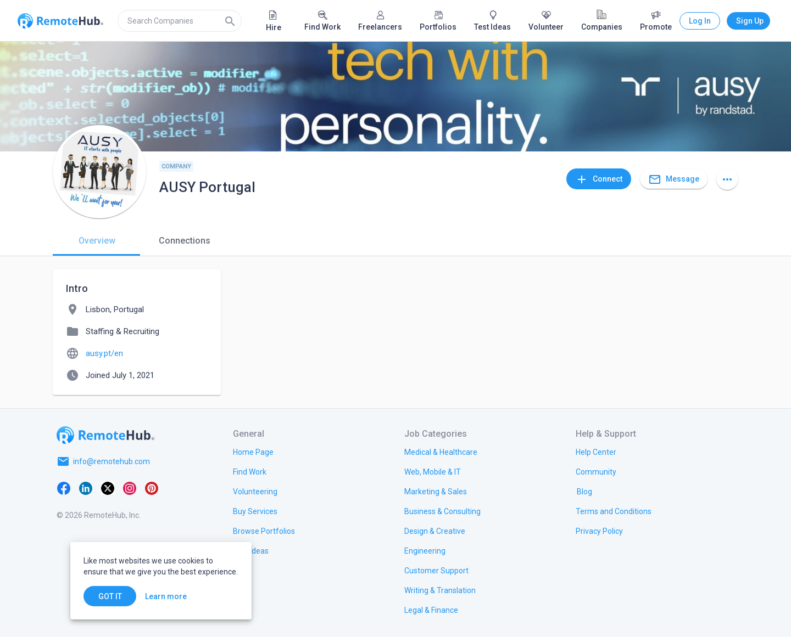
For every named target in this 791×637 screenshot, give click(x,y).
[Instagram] (130, 488)
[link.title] (253, 451)
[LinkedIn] (86, 488)
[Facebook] (64, 488)
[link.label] (596, 451)
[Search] (230, 21)
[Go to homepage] (105, 435)
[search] (180, 20)
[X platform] (108, 488)
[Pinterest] (152, 488)
